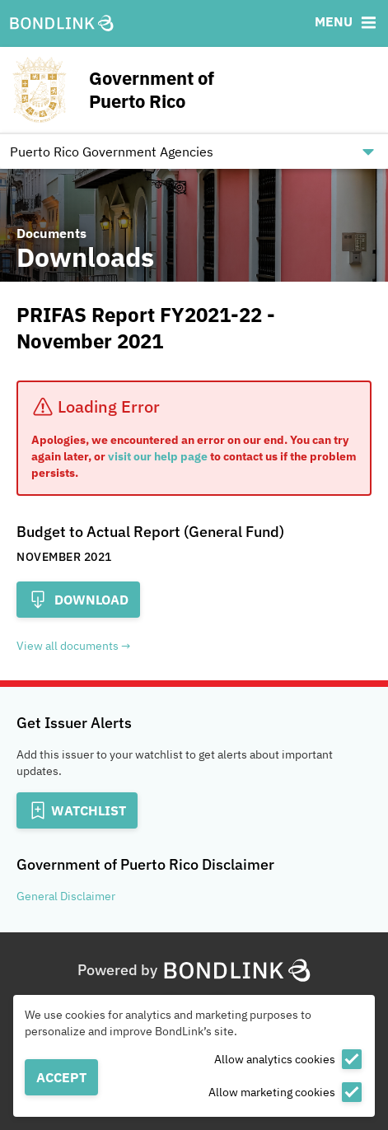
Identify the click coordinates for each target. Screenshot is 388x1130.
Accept (61, 1077)
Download (78, 599)
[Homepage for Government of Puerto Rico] (162, 90)
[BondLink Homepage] (62, 23)
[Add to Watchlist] (77, 810)
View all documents (67, 645)
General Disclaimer (65, 896)
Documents (51, 233)
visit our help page (158, 456)
